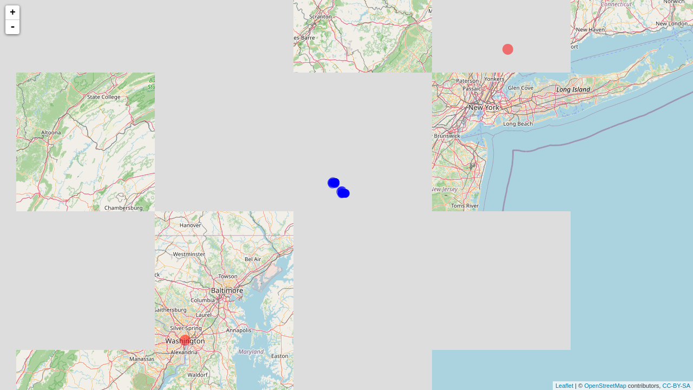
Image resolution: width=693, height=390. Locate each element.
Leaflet (564, 385)
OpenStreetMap (605, 385)
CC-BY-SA (676, 385)
